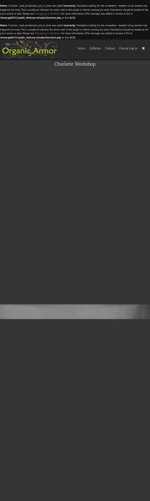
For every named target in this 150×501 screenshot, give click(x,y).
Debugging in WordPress (48, 13)
